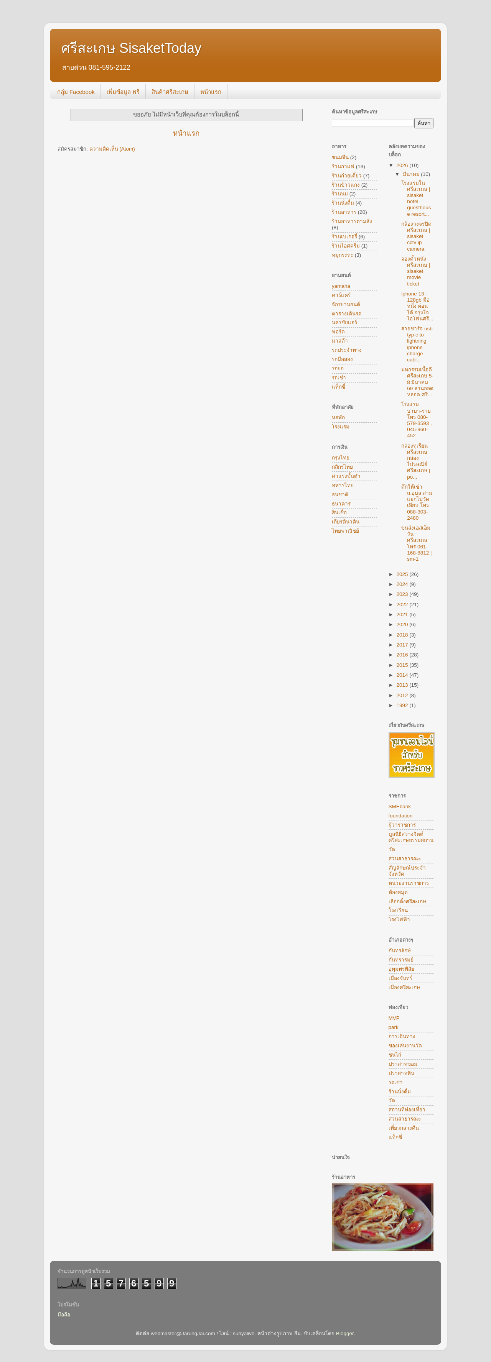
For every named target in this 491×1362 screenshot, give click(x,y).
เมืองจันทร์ (400, 978)
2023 (402, 594)
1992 (402, 705)
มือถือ (64, 1315)
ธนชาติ (340, 494)
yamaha (341, 286)
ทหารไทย (343, 485)
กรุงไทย (340, 458)
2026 (402, 165)
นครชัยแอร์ (344, 322)
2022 (402, 604)
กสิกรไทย (342, 467)
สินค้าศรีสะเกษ (170, 92)
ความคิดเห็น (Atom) (112, 149)
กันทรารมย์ (401, 960)
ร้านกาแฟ (343, 166)
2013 (402, 685)
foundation (401, 816)
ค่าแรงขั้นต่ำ (346, 476)
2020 (402, 624)
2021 (402, 614)
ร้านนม (340, 194)
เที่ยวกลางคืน (404, 1128)
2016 (402, 655)
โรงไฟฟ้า (399, 919)
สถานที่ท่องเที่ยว (407, 1110)
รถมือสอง (342, 359)
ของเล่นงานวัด (405, 1046)
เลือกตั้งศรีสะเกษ (407, 901)
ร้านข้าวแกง (346, 185)
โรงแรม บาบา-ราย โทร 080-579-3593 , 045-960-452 (416, 420)
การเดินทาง (402, 1036)
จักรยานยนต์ (346, 304)
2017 (402, 645)
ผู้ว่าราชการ (402, 825)
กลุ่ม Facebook (76, 92)
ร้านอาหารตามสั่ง (352, 221)
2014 (402, 675)
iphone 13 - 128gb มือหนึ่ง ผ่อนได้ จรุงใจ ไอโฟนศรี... (417, 306)
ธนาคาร (341, 504)
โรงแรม (340, 427)
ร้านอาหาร (344, 212)
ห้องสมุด (398, 892)
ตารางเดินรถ (346, 314)
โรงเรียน (398, 910)
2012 (402, 695)
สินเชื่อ (339, 512)
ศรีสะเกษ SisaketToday (131, 48)
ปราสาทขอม (403, 1064)
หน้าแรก (210, 92)
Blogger (345, 1333)
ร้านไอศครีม (346, 246)
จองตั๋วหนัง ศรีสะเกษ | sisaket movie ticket (415, 271)
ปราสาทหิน (401, 1073)
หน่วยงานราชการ (409, 883)
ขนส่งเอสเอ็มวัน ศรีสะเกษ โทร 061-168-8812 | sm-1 (416, 543)
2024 (402, 584)
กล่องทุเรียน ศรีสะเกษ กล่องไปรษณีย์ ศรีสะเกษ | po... (415, 461)
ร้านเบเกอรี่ (344, 237)
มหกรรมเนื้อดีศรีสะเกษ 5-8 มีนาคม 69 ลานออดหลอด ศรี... (417, 382)
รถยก (338, 368)
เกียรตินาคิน (345, 522)
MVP (394, 1018)
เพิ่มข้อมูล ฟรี (123, 92)
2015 (402, 665)
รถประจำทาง (347, 350)
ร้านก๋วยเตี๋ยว (347, 176)
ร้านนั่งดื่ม (343, 203)
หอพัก (338, 417)
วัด (392, 849)
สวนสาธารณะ (405, 859)
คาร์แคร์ (341, 295)
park (394, 1027)
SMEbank (400, 806)
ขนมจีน (340, 157)
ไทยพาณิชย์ (345, 531)
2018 (402, 635)
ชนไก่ (395, 1055)
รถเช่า (339, 378)
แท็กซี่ (338, 387)
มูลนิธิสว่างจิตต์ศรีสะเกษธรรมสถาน (411, 837)
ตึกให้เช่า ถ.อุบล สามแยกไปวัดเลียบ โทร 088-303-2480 (416, 502)
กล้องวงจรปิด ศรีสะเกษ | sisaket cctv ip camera (416, 236)
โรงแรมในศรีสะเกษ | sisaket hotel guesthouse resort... (416, 198)
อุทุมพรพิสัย (401, 969)
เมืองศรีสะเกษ (404, 987)
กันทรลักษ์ (400, 950)
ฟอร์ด (338, 332)
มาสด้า (340, 341)
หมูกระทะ (342, 255)
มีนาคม (412, 174)
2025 (402, 574)
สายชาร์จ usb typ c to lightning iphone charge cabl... (417, 344)
